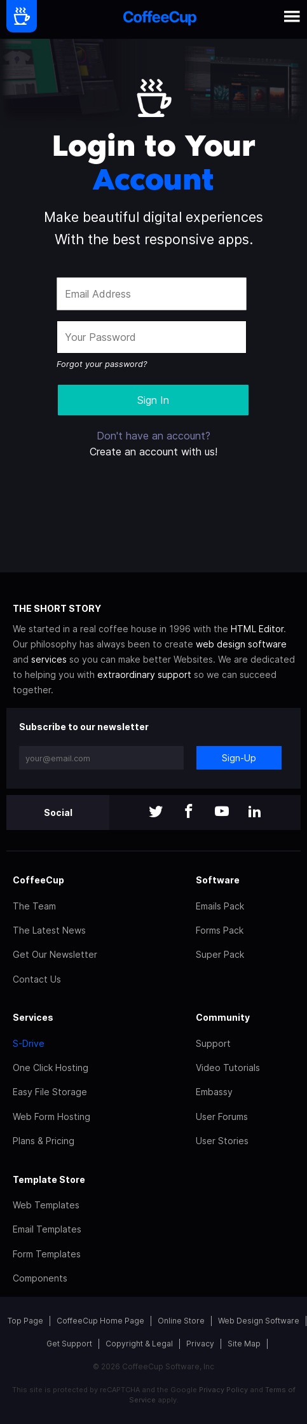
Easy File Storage (50, 1091)
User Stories (222, 1140)
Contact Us (37, 979)
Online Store (181, 1320)
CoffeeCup (38, 879)
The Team (34, 906)
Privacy (200, 1343)
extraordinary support (144, 674)
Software (218, 879)
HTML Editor (257, 628)
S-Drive (28, 1043)
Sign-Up (239, 757)
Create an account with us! (153, 451)
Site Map (244, 1343)
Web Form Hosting (51, 1116)
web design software (241, 644)
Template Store (49, 1179)
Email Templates (47, 1229)
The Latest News (49, 930)
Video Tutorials (228, 1067)
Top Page (25, 1320)
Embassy (214, 1091)
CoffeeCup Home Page (100, 1320)
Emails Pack (220, 906)
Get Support (69, 1343)
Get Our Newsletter (55, 954)
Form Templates (47, 1253)
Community (223, 1017)
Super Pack (220, 954)
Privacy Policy (223, 1389)
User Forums (222, 1116)
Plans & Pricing (43, 1140)
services (49, 659)
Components (40, 1278)
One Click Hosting (50, 1067)
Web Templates (46, 1204)
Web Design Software (258, 1320)
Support (213, 1043)
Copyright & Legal (139, 1343)
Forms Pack (219, 930)
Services (33, 1017)
